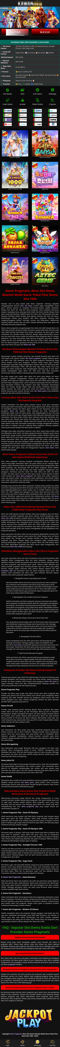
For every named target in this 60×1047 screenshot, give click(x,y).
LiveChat (52, 1043)
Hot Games (7, 91)
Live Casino (37, 91)
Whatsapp (37, 1043)
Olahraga (52, 91)
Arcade (22, 101)
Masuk (45, 32)
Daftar (15, 32)
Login (7, 1043)
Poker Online (37, 101)
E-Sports (52, 101)
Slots (22, 91)
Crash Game (7, 101)
